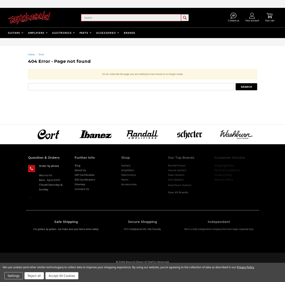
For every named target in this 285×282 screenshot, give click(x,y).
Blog (77, 165)
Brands (129, 33)
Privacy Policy (245, 267)
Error (41, 54)
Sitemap (80, 184)
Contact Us (82, 189)
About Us (80, 170)
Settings (14, 276)
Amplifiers (36, 33)
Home (31, 54)
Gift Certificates (85, 175)
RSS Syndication (85, 179)
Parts (84, 33)
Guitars (14, 33)
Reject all (34, 276)
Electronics (62, 33)
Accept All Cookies (62, 276)
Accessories (106, 33)
